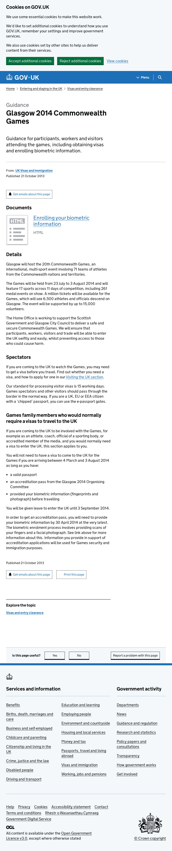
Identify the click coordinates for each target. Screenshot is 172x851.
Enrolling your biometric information (61, 220)
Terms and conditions (23, 813)
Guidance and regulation (137, 723)
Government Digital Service (28, 819)
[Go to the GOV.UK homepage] (22, 77)
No (83, 655)
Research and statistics (136, 732)
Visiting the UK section (84, 377)
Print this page (74, 574)
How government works (136, 765)
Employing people (76, 714)
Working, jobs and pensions (84, 774)
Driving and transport (23, 779)
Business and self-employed (29, 728)
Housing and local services (83, 732)
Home (10, 89)
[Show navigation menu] (142, 77)
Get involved (127, 774)
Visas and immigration (79, 765)
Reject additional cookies (80, 61)
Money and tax (73, 741)
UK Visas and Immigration (34, 170)
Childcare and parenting (26, 737)
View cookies (117, 61)
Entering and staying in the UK (41, 89)
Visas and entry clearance (85, 89)
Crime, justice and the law (27, 760)
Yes (58, 655)
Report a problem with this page (135, 655)
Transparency (128, 755)
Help (10, 806)
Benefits (13, 705)
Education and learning (80, 705)
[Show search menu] (159, 77)
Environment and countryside (85, 723)
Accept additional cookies (30, 61)
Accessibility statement (71, 806)
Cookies (41, 806)
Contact (101, 806)
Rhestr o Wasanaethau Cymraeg (71, 813)
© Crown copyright (150, 838)
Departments (128, 705)
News (121, 714)
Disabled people (19, 770)
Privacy (24, 806)
